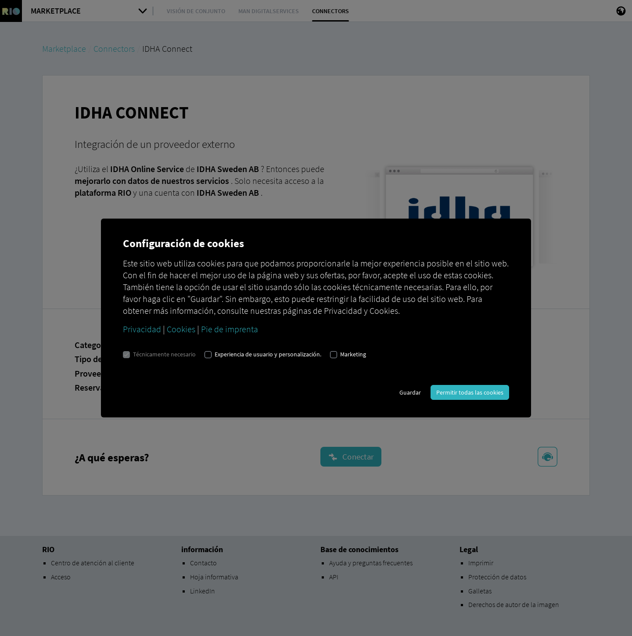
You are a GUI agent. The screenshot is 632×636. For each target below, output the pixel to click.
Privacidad (142, 328)
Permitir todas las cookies (469, 392)
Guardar (410, 392)
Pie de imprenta (229, 328)
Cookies (181, 328)
